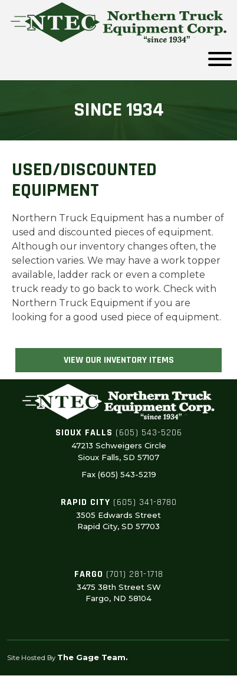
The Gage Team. (92, 657)
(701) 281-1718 (134, 574)
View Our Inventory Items (119, 360)
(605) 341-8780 (145, 502)
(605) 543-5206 (149, 432)
